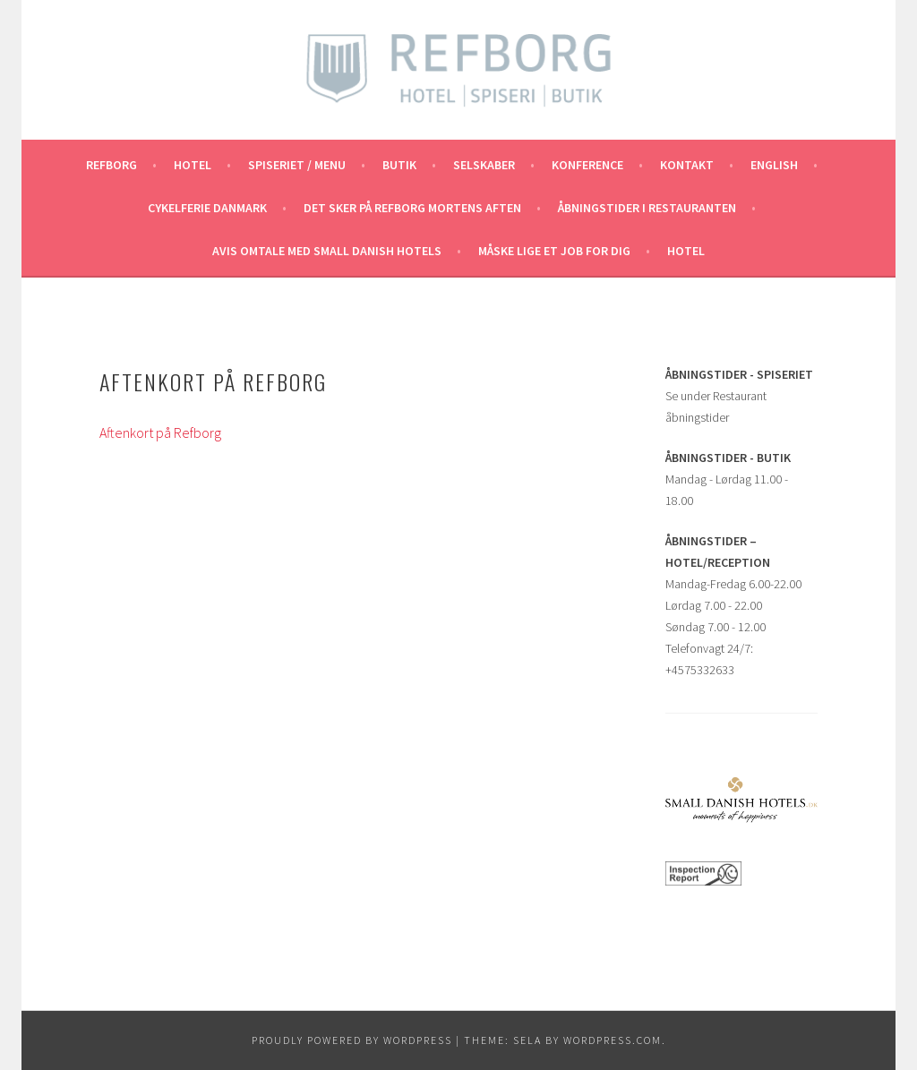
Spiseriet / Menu (297, 165)
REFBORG (111, 165)
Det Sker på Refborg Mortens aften (412, 208)
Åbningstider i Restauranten (647, 208)
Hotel (192, 165)
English (774, 165)
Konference (587, 165)
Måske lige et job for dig (554, 251)
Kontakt (687, 165)
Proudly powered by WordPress (352, 1040)
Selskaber (484, 165)
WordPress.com (612, 1040)
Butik (399, 165)
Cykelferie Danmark (207, 208)
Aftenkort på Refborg (160, 432)
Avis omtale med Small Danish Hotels (326, 251)
